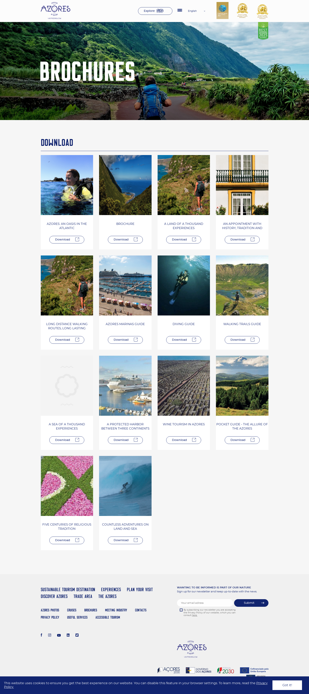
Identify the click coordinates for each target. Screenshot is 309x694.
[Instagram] (49, 635)
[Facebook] (41, 635)
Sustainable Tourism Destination (68, 589)
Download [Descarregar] (62, 239)
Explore (149, 11)
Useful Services (77, 617)
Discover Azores (54, 596)
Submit (249, 603)
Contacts (140, 610)
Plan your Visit (140, 589)
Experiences (111, 589)
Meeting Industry (116, 610)
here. (194, 615)
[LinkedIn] (68, 635)
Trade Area (83, 596)
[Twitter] (77, 635)
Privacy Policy (50, 617)
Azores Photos (50, 610)
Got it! (287, 685)
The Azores (107, 596)
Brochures (90, 610)
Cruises (71, 610)
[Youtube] (59, 635)
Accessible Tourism (107, 617)
